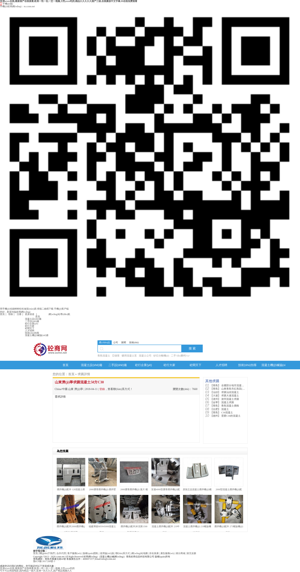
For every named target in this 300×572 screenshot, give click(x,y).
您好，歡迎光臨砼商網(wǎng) (15, 312)
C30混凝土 (221, 412)
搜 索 (192, 348)
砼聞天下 (29, 328)
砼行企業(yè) (31, 323)
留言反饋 (191, 553)
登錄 (10, 314)
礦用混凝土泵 (129, 355)
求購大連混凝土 (224, 395)
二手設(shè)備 (32, 321)
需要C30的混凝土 (225, 415)
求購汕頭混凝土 (224, 392)
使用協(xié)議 (107, 553)
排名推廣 (154, 553)
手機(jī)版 (150, 156)
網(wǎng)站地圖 (139, 553)
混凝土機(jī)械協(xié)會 (37, 335)
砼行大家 (29, 326)
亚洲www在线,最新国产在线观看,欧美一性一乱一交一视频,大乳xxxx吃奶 (37, 568)
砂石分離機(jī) (161, 355)
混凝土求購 (222, 402)
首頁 (2, 314)
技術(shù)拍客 (32, 333)
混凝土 (219, 409)
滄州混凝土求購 (224, 399)
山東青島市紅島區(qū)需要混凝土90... (236, 388)
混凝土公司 (145, 355)
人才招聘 (29, 330)
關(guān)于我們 (47, 553)
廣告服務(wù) (167, 553)
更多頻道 (29, 314)
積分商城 (180, 553)
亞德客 (116, 355)
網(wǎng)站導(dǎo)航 (59, 314)
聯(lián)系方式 (122, 553)
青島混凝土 (103, 355)
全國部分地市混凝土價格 (229, 385)
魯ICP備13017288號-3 (44, 561)
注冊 (19, 314)
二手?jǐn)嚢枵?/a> (180, 355)
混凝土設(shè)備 (33, 319)
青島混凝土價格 (224, 405)
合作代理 (61, 553)
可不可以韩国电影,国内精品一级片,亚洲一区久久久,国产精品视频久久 (36, 570)
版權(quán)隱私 (90, 553)
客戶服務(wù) (74, 553)
